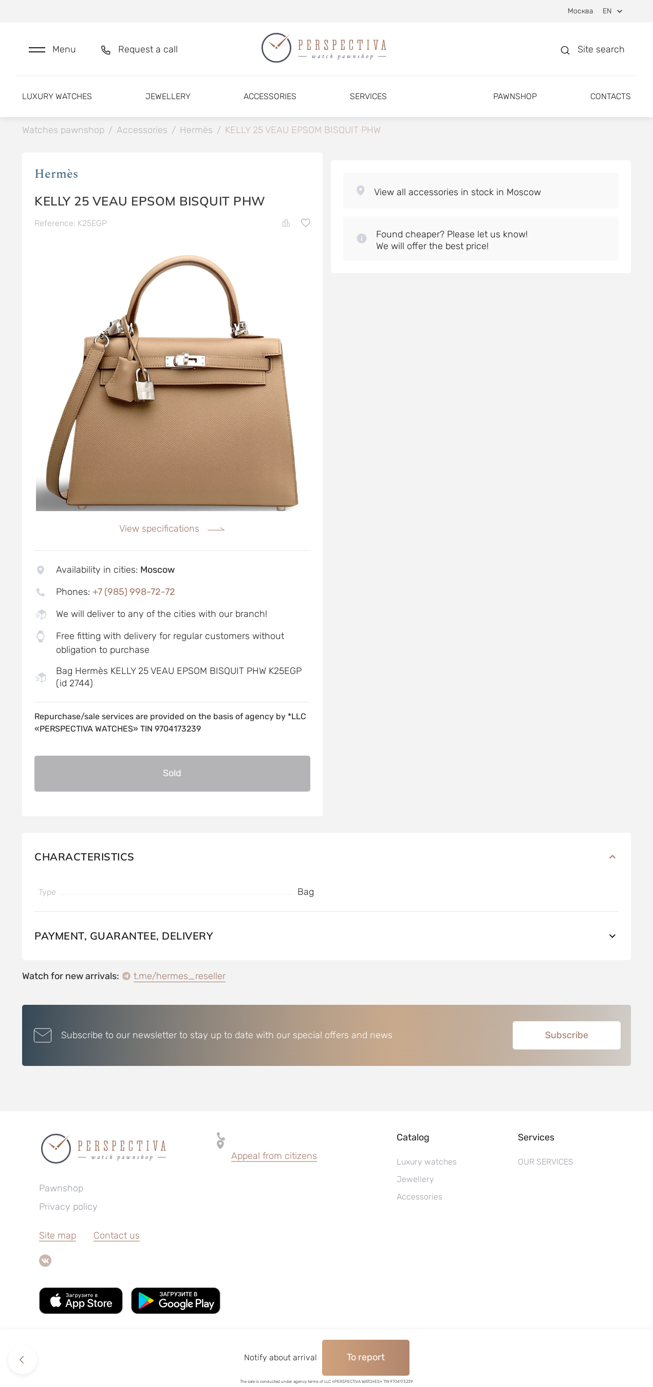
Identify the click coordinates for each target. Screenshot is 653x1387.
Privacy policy (68, 1206)
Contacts (610, 96)
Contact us (117, 1235)
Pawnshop (515, 96)
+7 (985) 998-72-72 (133, 591)
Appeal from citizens (274, 1155)
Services (368, 96)
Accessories (270, 96)
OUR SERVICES (545, 1162)
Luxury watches (57, 96)
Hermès (56, 174)
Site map (57, 1235)
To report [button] (366, 1357)
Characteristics (326, 856)
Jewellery (168, 96)
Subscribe (566, 1035)
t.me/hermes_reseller (180, 976)
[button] (52, 50)
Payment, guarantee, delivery (326, 935)
